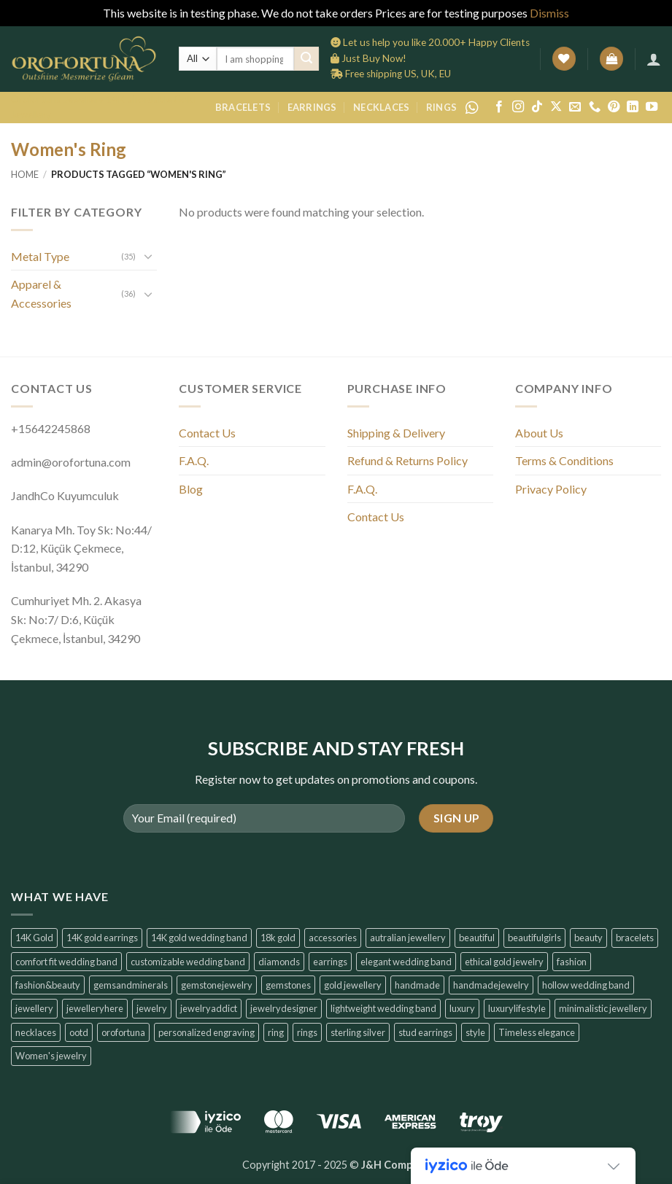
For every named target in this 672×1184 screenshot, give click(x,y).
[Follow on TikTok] (537, 107)
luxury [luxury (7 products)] (462, 1008)
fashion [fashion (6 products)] (572, 961)
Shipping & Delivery (396, 433)
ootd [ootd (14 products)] (78, 1032)
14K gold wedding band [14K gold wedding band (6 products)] (199, 937)
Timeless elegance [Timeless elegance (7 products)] (536, 1032)
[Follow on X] (556, 107)
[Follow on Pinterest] (613, 107)
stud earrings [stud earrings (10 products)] (425, 1032)
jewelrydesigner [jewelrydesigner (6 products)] (283, 1008)
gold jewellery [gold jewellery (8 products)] (353, 985)
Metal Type (40, 256)
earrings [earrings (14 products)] (330, 961)
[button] (611, 59)
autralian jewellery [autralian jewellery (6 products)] (408, 937)
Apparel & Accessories (41, 293)
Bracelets (243, 107)
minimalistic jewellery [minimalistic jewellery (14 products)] (603, 1008)
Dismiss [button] (549, 13)
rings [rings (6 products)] (307, 1032)
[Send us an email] (575, 107)
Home (25, 174)
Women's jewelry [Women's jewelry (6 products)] (51, 1056)
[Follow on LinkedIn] (632, 107)
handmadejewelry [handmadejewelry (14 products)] (491, 985)
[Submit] (306, 59)
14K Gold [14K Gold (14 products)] (34, 937)
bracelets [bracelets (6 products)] (635, 937)
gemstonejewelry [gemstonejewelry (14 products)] (216, 985)
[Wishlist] (564, 59)
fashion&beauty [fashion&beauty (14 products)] (47, 985)
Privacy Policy (551, 489)
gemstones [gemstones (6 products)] (288, 985)
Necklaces (381, 107)
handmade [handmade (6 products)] (417, 985)
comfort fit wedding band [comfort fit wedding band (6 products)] (66, 961)
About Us (539, 433)
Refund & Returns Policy (407, 460)
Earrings (312, 107)
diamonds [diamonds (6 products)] (279, 961)
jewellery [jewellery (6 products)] (34, 1008)
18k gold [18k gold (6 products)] (278, 937)
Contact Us (207, 433)
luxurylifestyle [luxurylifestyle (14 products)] (517, 1008)
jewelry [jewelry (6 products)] (151, 1008)
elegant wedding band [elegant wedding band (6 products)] (406, 961)
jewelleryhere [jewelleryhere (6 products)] (94, 1008)
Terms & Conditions (564, 460)
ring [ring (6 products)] (276, 1032)
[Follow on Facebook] (499, 107)
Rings (441, 107)
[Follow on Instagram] (518, 107)
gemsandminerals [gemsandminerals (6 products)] (130, 985)
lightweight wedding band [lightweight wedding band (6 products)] (383, 1008)
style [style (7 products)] (475, 1032)
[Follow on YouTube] (651, 107)
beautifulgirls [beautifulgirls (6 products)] (534, 937)
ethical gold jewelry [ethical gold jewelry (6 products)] (504, 961)
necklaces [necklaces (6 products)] (35, 1032)
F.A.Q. (194, 460)
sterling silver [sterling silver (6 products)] (358, 1032)
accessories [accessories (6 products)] (333, 937)
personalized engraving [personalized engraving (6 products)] (206, 1032)
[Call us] (594, 107)
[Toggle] (148, 256)
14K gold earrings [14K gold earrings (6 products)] (102, 937)
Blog (191, 489)
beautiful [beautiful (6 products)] (477, 937)
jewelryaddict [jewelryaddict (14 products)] (208, 1008)
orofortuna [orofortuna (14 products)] (123, 1032)
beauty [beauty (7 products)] (588, 937)
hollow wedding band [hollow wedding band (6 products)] (586, 985)
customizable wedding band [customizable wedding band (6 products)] (188, 961)
